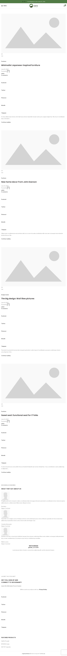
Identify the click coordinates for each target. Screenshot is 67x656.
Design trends (5, 294)
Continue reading (5, 122)
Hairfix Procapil (5, 641)
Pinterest (3, 97)
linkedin (3, 105)
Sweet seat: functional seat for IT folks (19, 415)
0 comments (4, 75)
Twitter (3, 90)
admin (2, 73)
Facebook (3, 82)
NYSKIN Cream (5, 644)
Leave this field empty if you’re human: (11, 586)
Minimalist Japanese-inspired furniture (20, 65)
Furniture (3, 61)
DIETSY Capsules (6, 647)
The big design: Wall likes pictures (17, 298)
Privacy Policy (43, 589)
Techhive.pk (42, 653)
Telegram (3, 113)
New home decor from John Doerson (19, 182)
